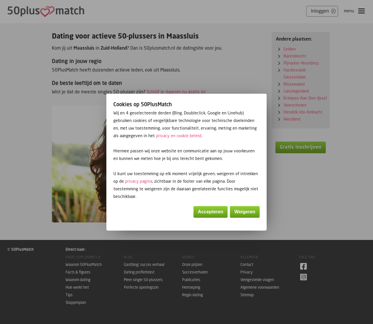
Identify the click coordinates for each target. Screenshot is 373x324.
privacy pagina (138, 181)
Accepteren (210, 211)
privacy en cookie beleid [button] (178, 135)
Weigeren (244, 211)
